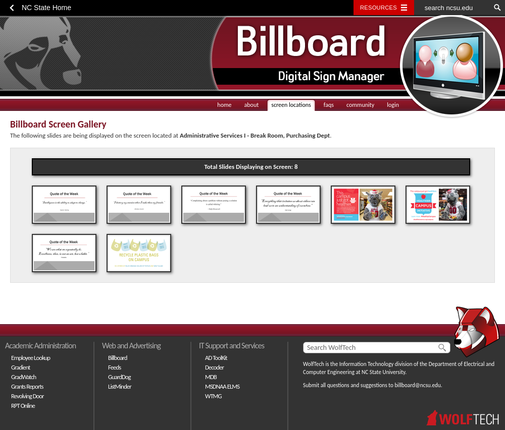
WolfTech (313, 363)
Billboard (117, 357)
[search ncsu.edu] (452, 7)
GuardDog (119, 377)
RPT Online (23, 405)
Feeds (114, 367)
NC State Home (46, 8)
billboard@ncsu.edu (417, 385)
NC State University (383, 372)
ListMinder (119, 386)
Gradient (20, 367)
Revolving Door (27, 396)
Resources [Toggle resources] (378, 8)
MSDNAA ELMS (222, 386)
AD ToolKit (216, 357)
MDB (211, 377)
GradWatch (23, 377)
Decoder (214, 367)
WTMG (213, 396)
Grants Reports (27, 386)
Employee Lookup (30, 357)
